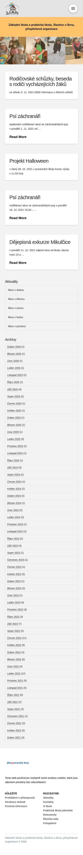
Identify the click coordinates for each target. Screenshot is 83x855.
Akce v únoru (15, 307)
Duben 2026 (14, 346)
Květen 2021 (14, 730)
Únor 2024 (13, 510)
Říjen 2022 (13, 616)
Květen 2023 (14, 574)
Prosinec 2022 (15, 609)
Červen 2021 (14, 723)
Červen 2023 (14, 567)
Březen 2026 (14, 353)
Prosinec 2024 (15, 446)
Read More (17, 137)
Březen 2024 (14, 503)
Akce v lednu (15, 317)
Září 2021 (12, 702)
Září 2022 (12, 623)
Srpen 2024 (13, 474)
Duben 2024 (14, 495)
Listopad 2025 (15, 375)
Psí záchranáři (24, 116)
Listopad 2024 (15, 453)
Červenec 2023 (15, 559)
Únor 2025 (13, 432)
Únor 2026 (13, 361)
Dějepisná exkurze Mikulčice (39, 242)
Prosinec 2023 (15, 524)
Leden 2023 (13, 602)
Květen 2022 (14, 645)
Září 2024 (12, 467)
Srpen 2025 (13, 396)
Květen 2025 (14, 410)
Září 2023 (12, 545)
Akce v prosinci (17, 326)
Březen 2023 (14, 588)
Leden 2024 (13, 517)
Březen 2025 (14, 425)
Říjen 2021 (13, 695)
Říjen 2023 (13, 538)
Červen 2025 (14, 403)
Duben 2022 (14, 652)
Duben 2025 (14, 417)
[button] (73, 8)
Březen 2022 (14, 659)
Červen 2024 (14, 481)
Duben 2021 (14, 737)
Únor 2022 (13, 666)
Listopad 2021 (15, 687)
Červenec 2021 (15, 716)
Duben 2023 (14, 581)
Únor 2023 (13, 595)
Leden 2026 (13, 368)
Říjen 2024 (13, 460)
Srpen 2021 (13, 709)
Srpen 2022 (13, 631)
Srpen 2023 (13, 552)
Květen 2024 (14, 488)
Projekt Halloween (28, 161)
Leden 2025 (13, 439)
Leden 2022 (13, 673)
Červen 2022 (14, 638)
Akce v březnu (16, 298)
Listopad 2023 (15, 531)
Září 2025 (12, 389)
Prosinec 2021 (15, 680)
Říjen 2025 (13, 382)
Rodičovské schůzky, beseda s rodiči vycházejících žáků (40, 81)
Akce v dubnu (16, 289)
